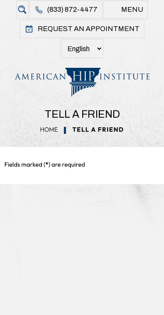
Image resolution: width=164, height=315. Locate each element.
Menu (132, 9)
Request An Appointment (89, 28)
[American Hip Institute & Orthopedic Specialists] (82, 82)
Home (49, 129)
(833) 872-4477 (72, 9)
